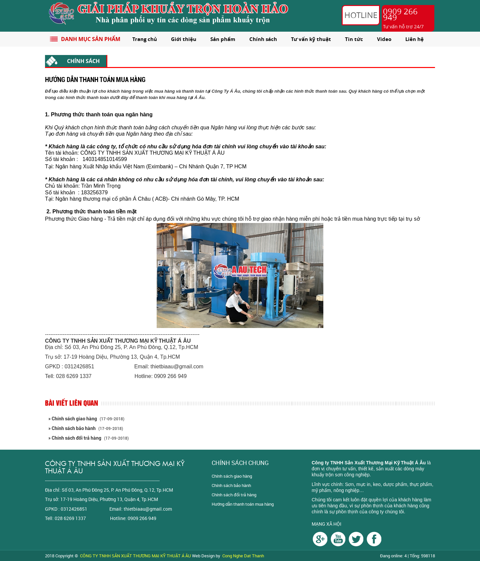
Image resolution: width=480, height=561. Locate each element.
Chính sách (263, 39)
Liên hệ (414, 39)
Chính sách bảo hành (231, 485)
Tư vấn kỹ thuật (311, 39)
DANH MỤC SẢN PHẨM (90, 39)
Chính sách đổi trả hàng (234, 495)
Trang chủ (144, 39)
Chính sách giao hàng (232, 476)
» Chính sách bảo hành (85, 428)
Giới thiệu (183, 39)
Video (384, 39)
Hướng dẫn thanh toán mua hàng (243, 504)
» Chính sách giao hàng (86, 418)
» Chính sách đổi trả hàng (88, 438)
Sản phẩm (222, 39)
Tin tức (354, 39)
